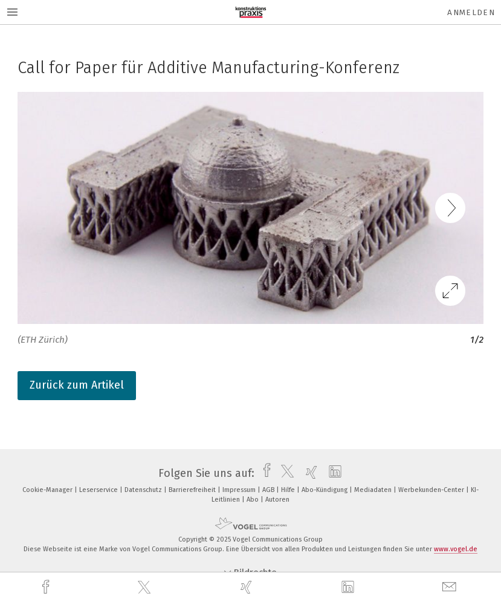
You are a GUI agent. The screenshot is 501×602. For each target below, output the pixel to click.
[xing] (247, 587)
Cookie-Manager (48, 490)
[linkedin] (349, 587)
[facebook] (47, 587)
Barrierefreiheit (193, 490)
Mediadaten (373, 490)
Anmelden (471, 12)
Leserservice (99, 490)
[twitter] (145, 587)
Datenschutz (144, 490)
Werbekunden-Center (432, 490)
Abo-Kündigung (325, 490)
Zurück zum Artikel (77, 385)
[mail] (450, 587)
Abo (253, 499)
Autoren (277, 499)
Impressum (239, 490)
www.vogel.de (455, 549)
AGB (269, 490)
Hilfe (289, 490)
